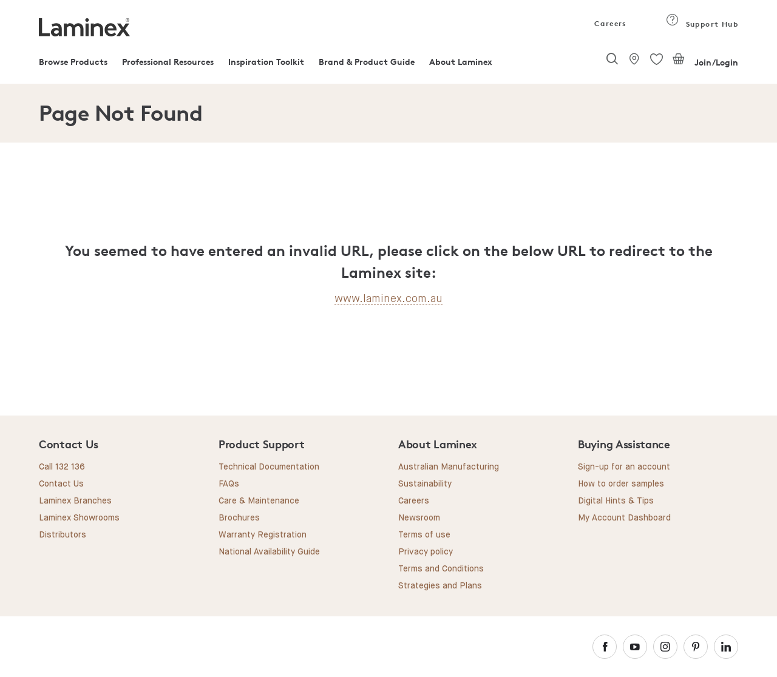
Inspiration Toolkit (266, 61)
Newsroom (419, 518)
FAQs (229, 484)
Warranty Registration (263, 535)
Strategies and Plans (440, 586)
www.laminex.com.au (388, 298)
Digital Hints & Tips (616, 501)
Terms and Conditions (441, 569)
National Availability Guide (269, 552)
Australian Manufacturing (448, 467)
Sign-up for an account (624, 467)
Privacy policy (425, 552)
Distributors (62, 535)
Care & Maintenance (259, 501)
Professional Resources (168, 61)
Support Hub (702, 24)
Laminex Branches (75, 501)
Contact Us (61, 484)
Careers (609, 23)
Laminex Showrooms (79, 518)
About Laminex (460, 61)
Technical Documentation (269, 467)
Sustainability (425, 484)
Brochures (239, 518)
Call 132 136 (62, 467)
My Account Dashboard (624, 518)
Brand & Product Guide (367, 61)
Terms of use (424, 535)
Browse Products (73, 61)
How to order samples (621, 484)
